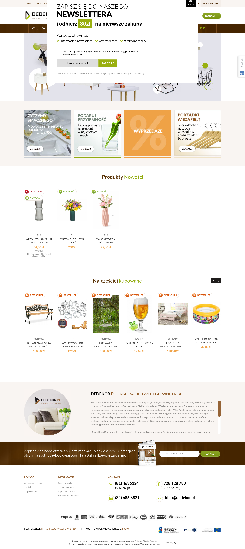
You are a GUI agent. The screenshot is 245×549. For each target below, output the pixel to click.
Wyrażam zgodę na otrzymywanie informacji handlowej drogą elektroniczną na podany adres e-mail (102, 52)
